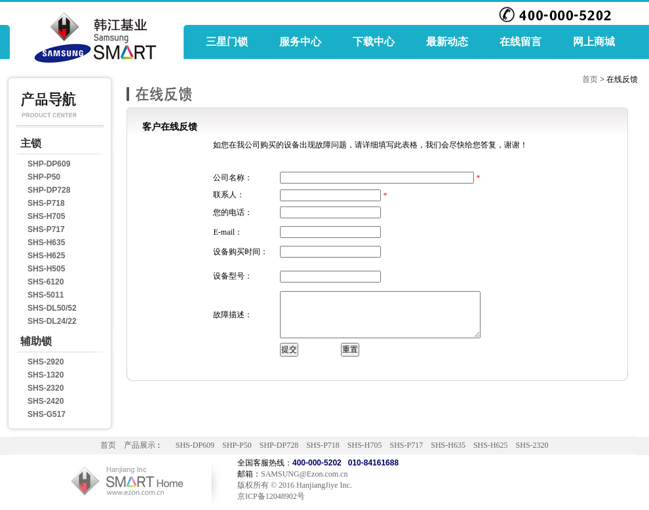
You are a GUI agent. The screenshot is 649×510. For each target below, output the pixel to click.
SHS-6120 (46, 281)
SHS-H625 (46, 255)
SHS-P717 (46, 229)
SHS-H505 (46, 268)
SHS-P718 (46, 203)
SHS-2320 (46, 388)
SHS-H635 (46, 242)
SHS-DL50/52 (52, 308)
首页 (590, 79)
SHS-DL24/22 (52, 321)
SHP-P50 (44, 177)
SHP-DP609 (49, 163)
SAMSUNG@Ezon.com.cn (304, 474)
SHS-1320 (46, 375)
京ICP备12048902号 (271, 496)
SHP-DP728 (49, 190)
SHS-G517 (47, 414)
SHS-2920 (46, 361)
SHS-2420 (46, 401)
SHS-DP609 (195, 445)
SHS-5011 (46, 295)
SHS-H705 (46, 216)
